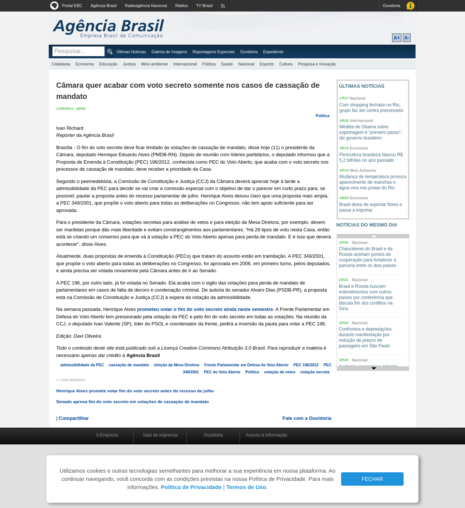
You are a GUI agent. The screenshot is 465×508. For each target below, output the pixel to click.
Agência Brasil (103, 5)
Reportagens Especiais (214, 51)
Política (209, 64)
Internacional (185, 64)
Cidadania (61, 64)
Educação (108, 64)
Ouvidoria (391, 5)
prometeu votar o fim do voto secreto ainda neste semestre (205, 309)
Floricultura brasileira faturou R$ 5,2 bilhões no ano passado (371, 157)
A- (407, 38)
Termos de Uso (246, 487)
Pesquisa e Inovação (317, 64)
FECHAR (372, 479)
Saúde (227, 64)
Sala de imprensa (160, 435)
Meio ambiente (154, 64)
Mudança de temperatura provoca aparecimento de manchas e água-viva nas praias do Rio (372, 182)
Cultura (285, 64)
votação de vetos (279, 372)
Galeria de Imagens (169, 51)
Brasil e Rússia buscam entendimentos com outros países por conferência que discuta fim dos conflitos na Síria (366, 297)
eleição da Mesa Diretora (176, 365)
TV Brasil (204, 5)
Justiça (129, 64)
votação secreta (315, 372)
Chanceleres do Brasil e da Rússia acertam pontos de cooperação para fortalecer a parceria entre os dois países (367, 257)
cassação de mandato (129, 365)
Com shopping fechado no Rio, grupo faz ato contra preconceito (371, 107)
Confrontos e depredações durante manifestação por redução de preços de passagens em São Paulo (365, 337)
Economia (85, 64)
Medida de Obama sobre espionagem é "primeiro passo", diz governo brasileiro (370, 132)
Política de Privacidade (191, 487)
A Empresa (107, 435)
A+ (397, 38)
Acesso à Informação (410, 6)
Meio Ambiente (363, 170)
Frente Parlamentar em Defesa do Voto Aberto (246, 365)
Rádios (181, 5)
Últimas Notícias (131, 51)
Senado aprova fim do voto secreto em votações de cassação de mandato (132, 401)
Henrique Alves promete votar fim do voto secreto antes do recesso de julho (135, 390)
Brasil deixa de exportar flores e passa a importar (370, 207)
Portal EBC (72, 5)
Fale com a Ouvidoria (307, 418)
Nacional (246, 64)
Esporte (267, 64)
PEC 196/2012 (306, 365)
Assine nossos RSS (223, 6)
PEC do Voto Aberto (222, 372)
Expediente (273, 51)
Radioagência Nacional (146, 5)
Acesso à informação (266, 435)
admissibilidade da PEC (82, 365)
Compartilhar (74, 418)
